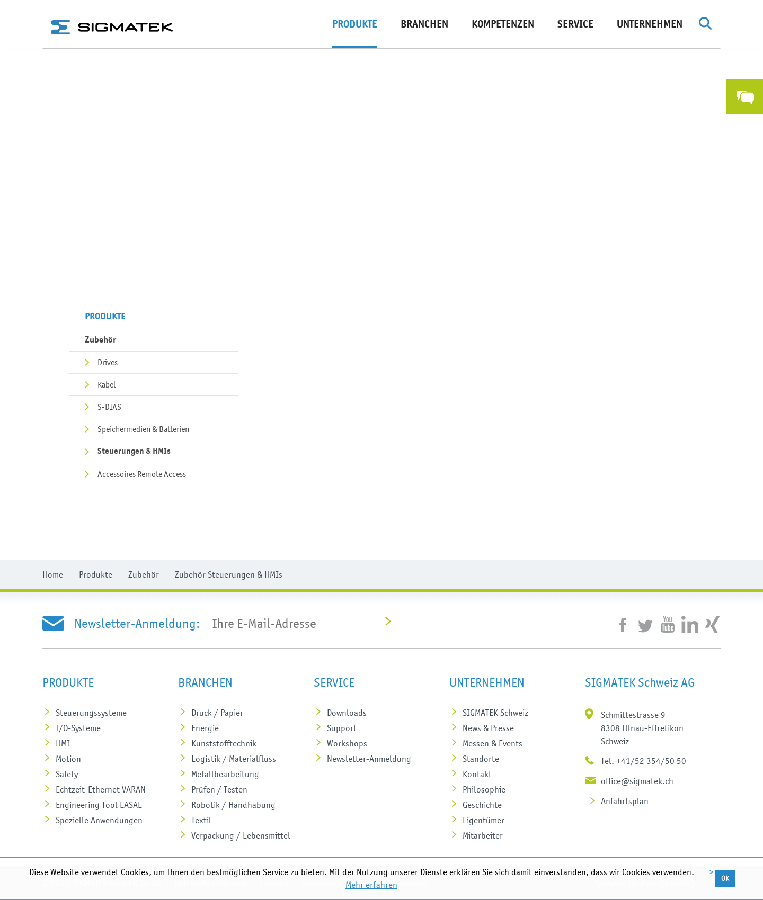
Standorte (481, 758)
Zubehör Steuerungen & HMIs (228, 574)
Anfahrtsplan (625, 801)
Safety (67, 774)
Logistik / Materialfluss (233, 758)
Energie (205, 728)
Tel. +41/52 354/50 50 (643, 760)
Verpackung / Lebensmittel (240, 835)
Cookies (274, 883)
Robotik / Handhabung (233, 804)
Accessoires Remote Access (141, 474)
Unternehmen (649, 24)
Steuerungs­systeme (91, 712)
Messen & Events (492, 743)
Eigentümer (483, 820)
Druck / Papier (217, 712)
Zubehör (100, 339)
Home (52, 574)
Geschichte (482, 804)
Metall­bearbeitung (225, 774)
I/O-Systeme (78, 728)
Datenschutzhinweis (210, 883)
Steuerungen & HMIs (134, 451)
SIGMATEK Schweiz (495, 712)
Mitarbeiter (483, 835)
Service (575, 24)
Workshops (347, 743)
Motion (68, 758)
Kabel (106, 384)
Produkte (354, 24)
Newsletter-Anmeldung (369, 758)
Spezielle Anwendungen (99, 820)
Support (342, 728)
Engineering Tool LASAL (99, 804)
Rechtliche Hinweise (390, 883)
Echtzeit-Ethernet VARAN (101, 789)
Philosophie (484, 789)
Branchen (424, 24)
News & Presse (488, 728)
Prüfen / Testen (219, 789)
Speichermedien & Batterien (143, 429)
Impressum (321, 883)
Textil (201, 820)
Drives (107, 362)
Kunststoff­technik (223, 743)
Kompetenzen (503, 24)
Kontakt (477, 774)
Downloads (347, 712)
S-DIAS (109, 406)
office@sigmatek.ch (637, 781)
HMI (63, 743)
